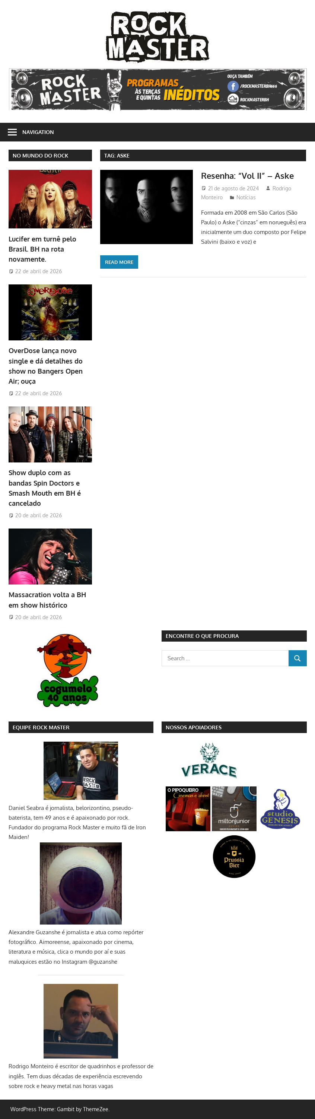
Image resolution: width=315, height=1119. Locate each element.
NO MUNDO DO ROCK (40, 155)
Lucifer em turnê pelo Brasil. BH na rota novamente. (42, 249)
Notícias (246, 197)
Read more (119, 262)
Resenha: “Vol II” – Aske (247, 175)
